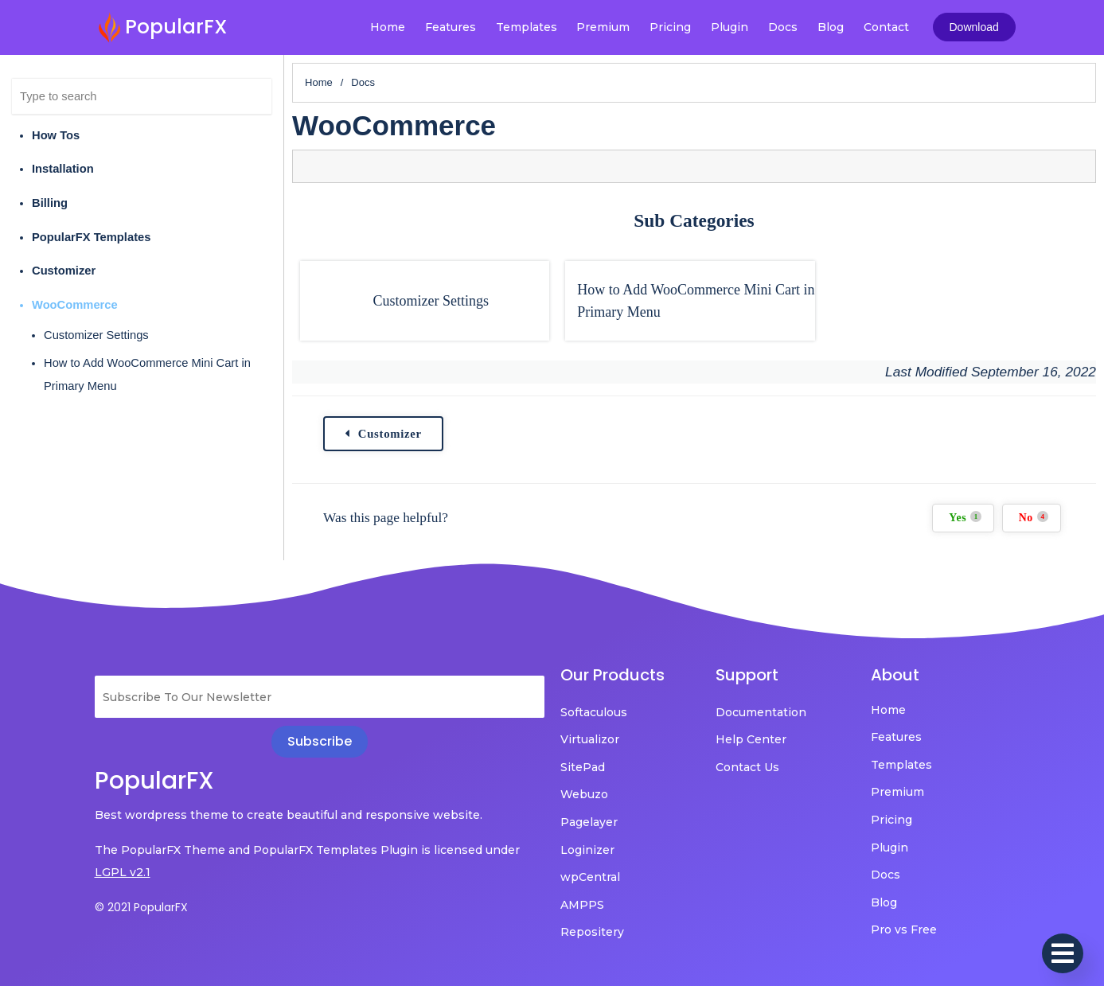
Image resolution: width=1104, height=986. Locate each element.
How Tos (56, 135)
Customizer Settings (96, 335)
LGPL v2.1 (122, 872)
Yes (965, 517)
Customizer (64, 270)
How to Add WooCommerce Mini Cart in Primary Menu (147, 374)
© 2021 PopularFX (141, 907)
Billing (50, 203)
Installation (63, 168)
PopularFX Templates (91, 237)
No (1033, 517)
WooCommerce (75, 304)
